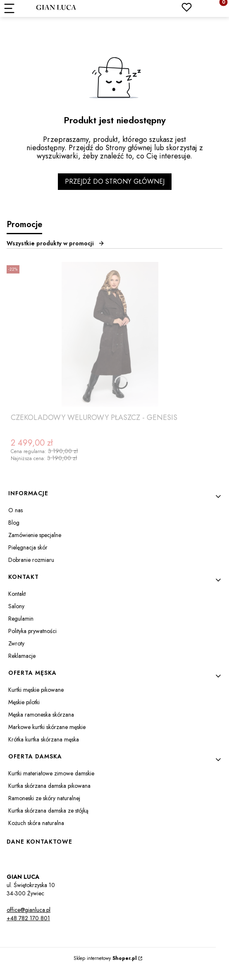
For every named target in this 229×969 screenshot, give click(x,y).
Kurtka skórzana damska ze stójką (48, 810)
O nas (15, 510)
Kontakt (17, 594)
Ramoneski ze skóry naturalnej (44, 798)
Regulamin (20, 618)
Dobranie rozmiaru (31, 560)
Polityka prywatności (32, 631)
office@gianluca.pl (28, 910)
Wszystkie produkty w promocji (56, 243)
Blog (13, 522)
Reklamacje (22, 656)
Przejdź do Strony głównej (115, 181)
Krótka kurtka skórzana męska (43, 739)
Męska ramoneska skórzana (41, 714)
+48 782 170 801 (28, 918)
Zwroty (16, 643)
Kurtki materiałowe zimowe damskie (51, 773)
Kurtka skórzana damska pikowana (49, 786)
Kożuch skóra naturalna (36, 823)
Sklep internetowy (105, 958)
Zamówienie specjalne (34, 535)
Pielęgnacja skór (28, 547)
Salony (16, 606)
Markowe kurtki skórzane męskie (47, 727)
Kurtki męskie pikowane (36, 690)
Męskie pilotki (24, 702)
